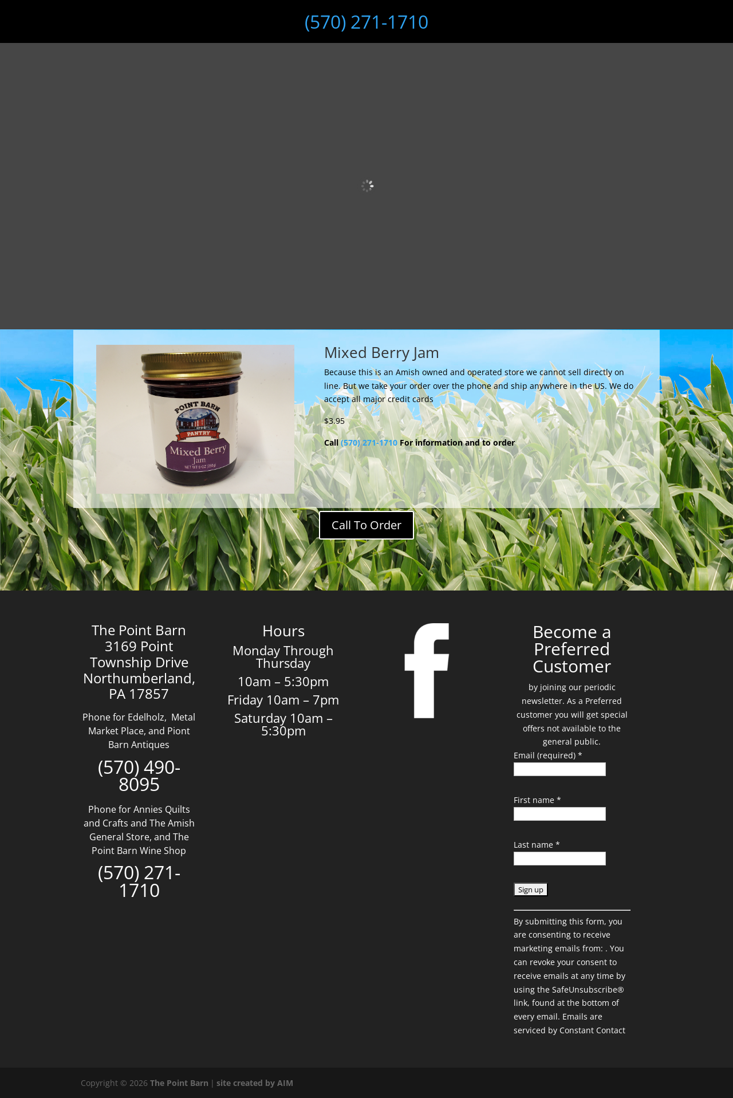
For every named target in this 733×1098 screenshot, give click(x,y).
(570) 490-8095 (139, 775)
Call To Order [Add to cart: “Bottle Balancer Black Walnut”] (366, 525)
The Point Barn (179, 1082)
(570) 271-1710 (366, 21)
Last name (537, 844)
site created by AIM (254, 1082)
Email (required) (548, 755)
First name (537, 799)
